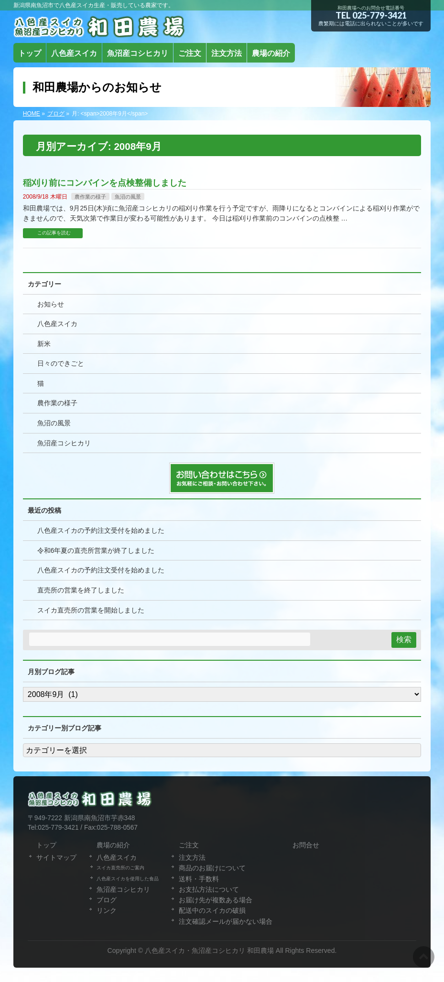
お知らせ (50, 304)
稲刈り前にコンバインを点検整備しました (104, 183)
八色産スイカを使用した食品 (128, 878)
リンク (107, 910)
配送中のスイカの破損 (212, 910)
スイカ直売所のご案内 (120, 867)
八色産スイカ (57, 323)
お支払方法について (209, 889)
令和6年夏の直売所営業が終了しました (96, 550)
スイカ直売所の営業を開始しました (90, 610)
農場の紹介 (113, 845)
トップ (46, 845)
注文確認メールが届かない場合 (225, 921)
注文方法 (192, 857)
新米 (44, 344)
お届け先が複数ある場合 (215, 900)
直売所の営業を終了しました (80, 590)
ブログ (107, 900)
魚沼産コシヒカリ (64, 443)
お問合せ (305, 845)
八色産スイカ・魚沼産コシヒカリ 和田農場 (209, 950)
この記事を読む (54, 232)
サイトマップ (56, 857)
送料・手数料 (199, 879)
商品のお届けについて (212, 868)
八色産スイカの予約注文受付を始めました (100, 530)
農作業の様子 (90, 197)
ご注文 (189, 845)
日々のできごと (60, 363)
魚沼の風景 (128, 197)
